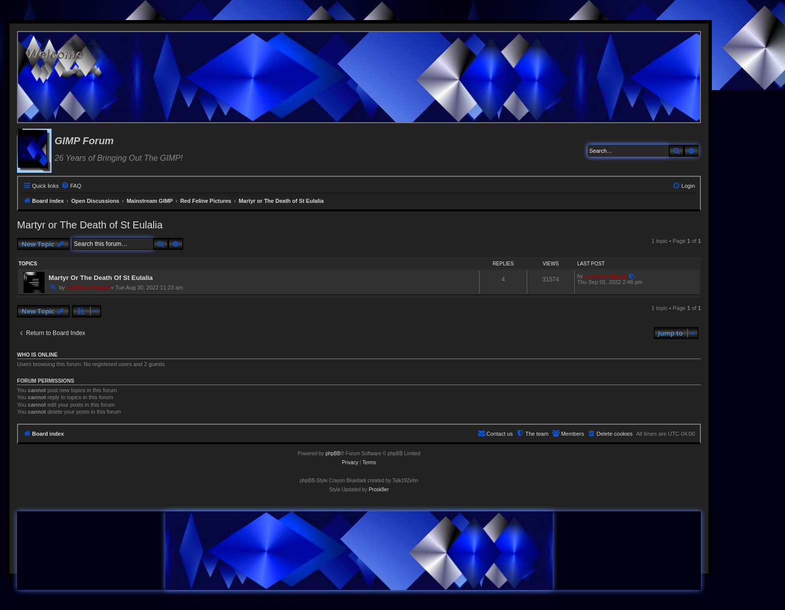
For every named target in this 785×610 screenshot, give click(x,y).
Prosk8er (378, 489)
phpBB (332, 453)
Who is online (37, 355)
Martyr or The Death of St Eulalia (90, 224)
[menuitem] (71, 186)
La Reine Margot (88, 287)
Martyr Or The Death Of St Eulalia (101, 277)
